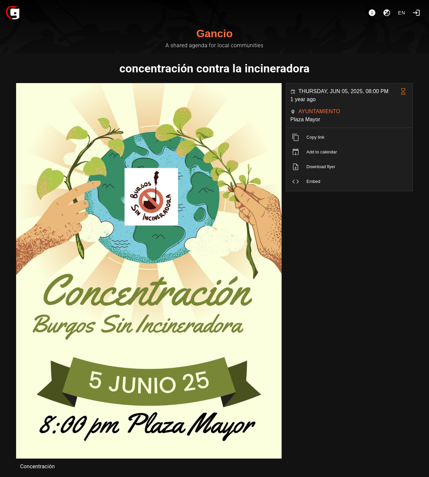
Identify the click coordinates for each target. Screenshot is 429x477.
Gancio (214, 33)
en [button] (402, 12)
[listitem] (349, 137)
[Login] (416, 12)
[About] (372, 12)
